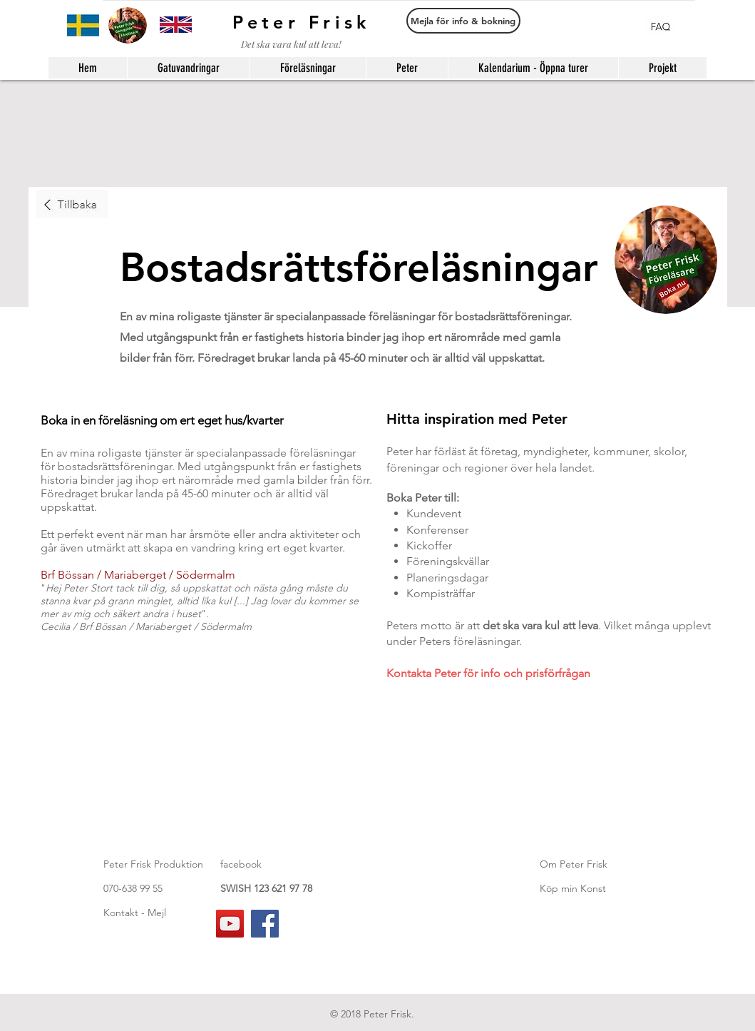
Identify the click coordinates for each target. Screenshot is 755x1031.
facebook (241, 864)
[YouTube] (230, 924)
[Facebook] (265, 924)
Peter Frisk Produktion (153, 864)
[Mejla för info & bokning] (463, 21)
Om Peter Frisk (573, 864)
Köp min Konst (573, 888)
